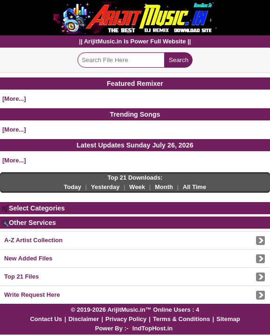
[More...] (14, 98)
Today (72, 186)
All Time (194, 186)
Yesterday (105, 186)
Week (137, 186)
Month (164, 186)
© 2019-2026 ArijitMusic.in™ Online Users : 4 (135, 309)
